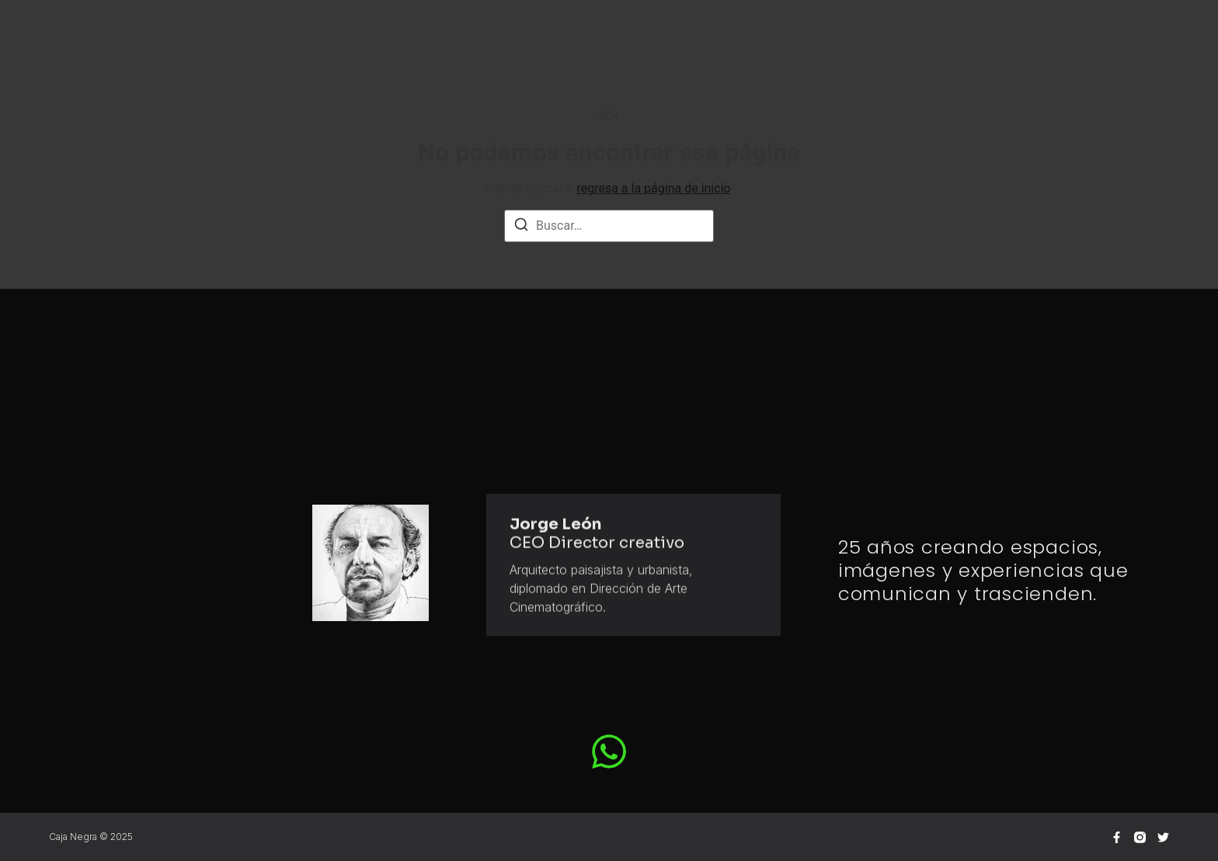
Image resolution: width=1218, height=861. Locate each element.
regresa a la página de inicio (653, 188)
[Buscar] (521, 227)
